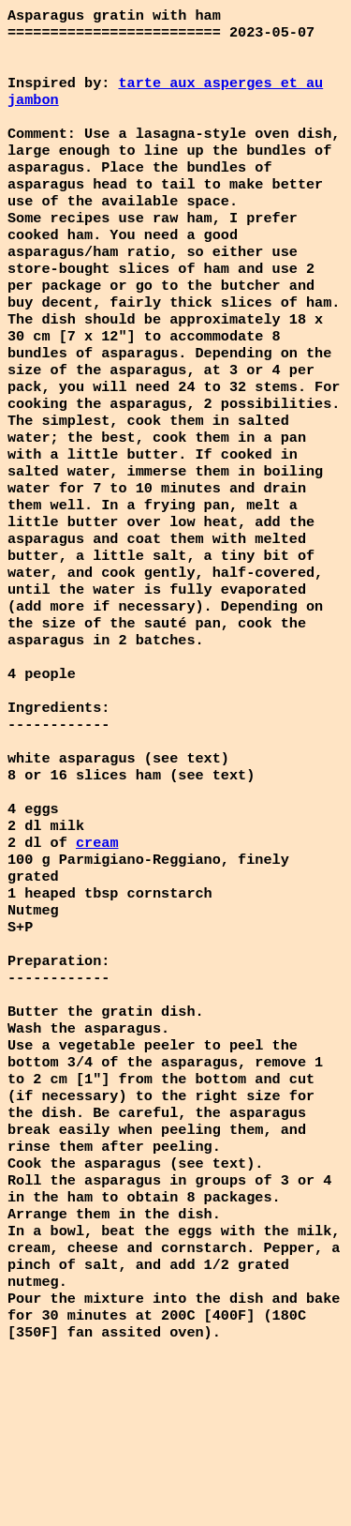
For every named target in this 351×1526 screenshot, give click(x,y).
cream (97, 936)
